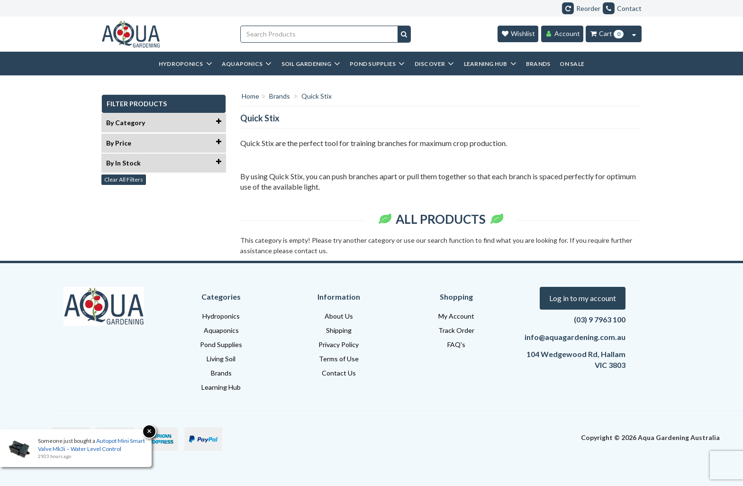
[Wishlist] (518, 34)
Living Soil (221, 359)
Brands (221, 373)
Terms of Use (339, 359)
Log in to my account (582, 298)
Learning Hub (221, 387)
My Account (456, 316)
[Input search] (319, 34)
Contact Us (339, 373)
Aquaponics (221, 330)
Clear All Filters (123, 179)
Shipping (339, 330)
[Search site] (404, 34)
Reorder (581, 8)
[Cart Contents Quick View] (634, 34)
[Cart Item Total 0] (606, 34)
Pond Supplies (221, 344)
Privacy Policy (338, 344)
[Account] (562, 34)
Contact (622, 8)
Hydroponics (221, 316)
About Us (339, 316)
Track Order (456, 330)
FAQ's (456, 344)
